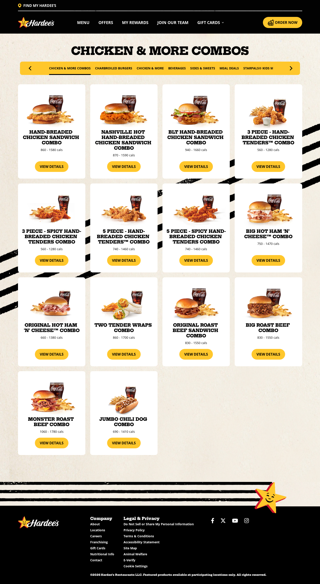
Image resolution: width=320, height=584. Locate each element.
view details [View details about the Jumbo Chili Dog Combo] (124, 443)
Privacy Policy (134, 530)
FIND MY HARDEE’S (37, 5)
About (95, 524)
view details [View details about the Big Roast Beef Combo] (268, 354)
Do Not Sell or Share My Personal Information (159, 524)
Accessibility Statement (142, 542)
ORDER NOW (282, 22)
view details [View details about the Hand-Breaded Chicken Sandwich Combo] (52, 166)
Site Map (130, 548)
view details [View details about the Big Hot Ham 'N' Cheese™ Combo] (268, 260)
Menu (83, 22)
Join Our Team (172, 22)
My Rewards (135, 22)
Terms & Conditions (139, 536)
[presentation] (30, 68)
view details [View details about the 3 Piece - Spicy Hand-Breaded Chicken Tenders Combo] (52, 260)
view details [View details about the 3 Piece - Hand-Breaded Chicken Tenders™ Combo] (268, 166)
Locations (97, 530)
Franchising (99, 542)
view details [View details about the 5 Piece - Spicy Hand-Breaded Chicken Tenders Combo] (196, 260)
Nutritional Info (102, 554)
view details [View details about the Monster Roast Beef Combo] (52, 443)
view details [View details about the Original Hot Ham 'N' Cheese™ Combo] (52, 354)
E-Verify (129, 560)
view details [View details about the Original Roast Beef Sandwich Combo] (196, 354)
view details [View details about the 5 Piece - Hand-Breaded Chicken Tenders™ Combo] (124, 260)
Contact (96, 560)
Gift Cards (97, 548)
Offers (105, 22)
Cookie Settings (136, 566)
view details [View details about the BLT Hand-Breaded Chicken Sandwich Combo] (196, 166)
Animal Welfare (135, 554)
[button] (210, 22)
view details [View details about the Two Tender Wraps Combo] (124, 354)
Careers (96, 536)
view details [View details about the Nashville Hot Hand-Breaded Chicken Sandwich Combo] (124, 166)
